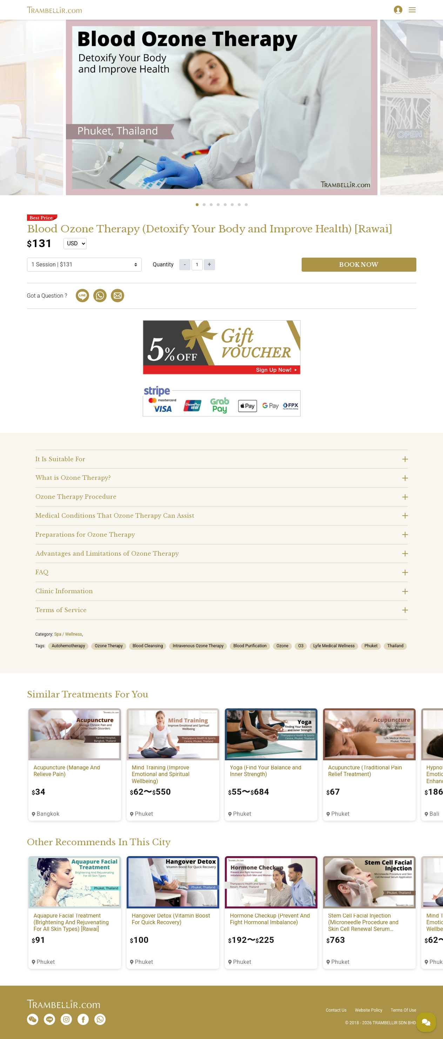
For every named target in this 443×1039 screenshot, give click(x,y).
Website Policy (368, 1010)
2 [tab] (204, 204)
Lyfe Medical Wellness (334, 645)
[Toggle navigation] (412, 10)
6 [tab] (232, 204)
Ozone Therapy (109, 645)
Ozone (282, 645)
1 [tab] (197, 204)
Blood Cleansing (148, 645)
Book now (358, 264)
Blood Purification (250, 645)
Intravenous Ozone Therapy (198, 645)
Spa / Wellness (68, 634)
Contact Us (336, 1010)
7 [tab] (239, 204)
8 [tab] (246, 204)
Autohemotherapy (68, 645)
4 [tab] (218, 204)
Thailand (395, 645)
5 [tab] (225, 204)
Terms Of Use (403, 1010)
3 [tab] (211, 204)
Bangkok (48, 813)
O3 (300, 645)
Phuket (370, 645)
